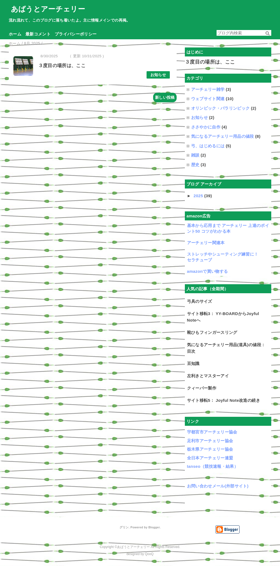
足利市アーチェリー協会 (210, 440)
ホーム (15, 34)
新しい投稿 (165, 97)
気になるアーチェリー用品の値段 (222, 136)
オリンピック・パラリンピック (220, 108)
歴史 (195, 164)
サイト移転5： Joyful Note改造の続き (223, 400)
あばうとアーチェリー (48, 9)
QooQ (149, 554)
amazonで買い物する (207, 271)
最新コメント (38, 34)
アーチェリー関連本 (206, 242)
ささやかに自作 (205, 127)
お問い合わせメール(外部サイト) (218, 486)
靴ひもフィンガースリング (212, 332)
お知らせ (158, 75)
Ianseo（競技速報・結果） (212, 466)
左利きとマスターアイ (208, 375)
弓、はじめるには (208, 145)
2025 (199, 195)
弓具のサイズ (199, 301)
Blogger (154, 527)
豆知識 (193, 363)
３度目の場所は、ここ (62, 65)
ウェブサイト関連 (208, 98)
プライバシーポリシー (76, 34)
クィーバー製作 (201, 388)
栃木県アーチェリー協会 (210, 449)
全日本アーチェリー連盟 (210, 458)
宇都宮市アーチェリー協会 (212, 432)
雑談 (195, 155)
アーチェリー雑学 (208, 89)
